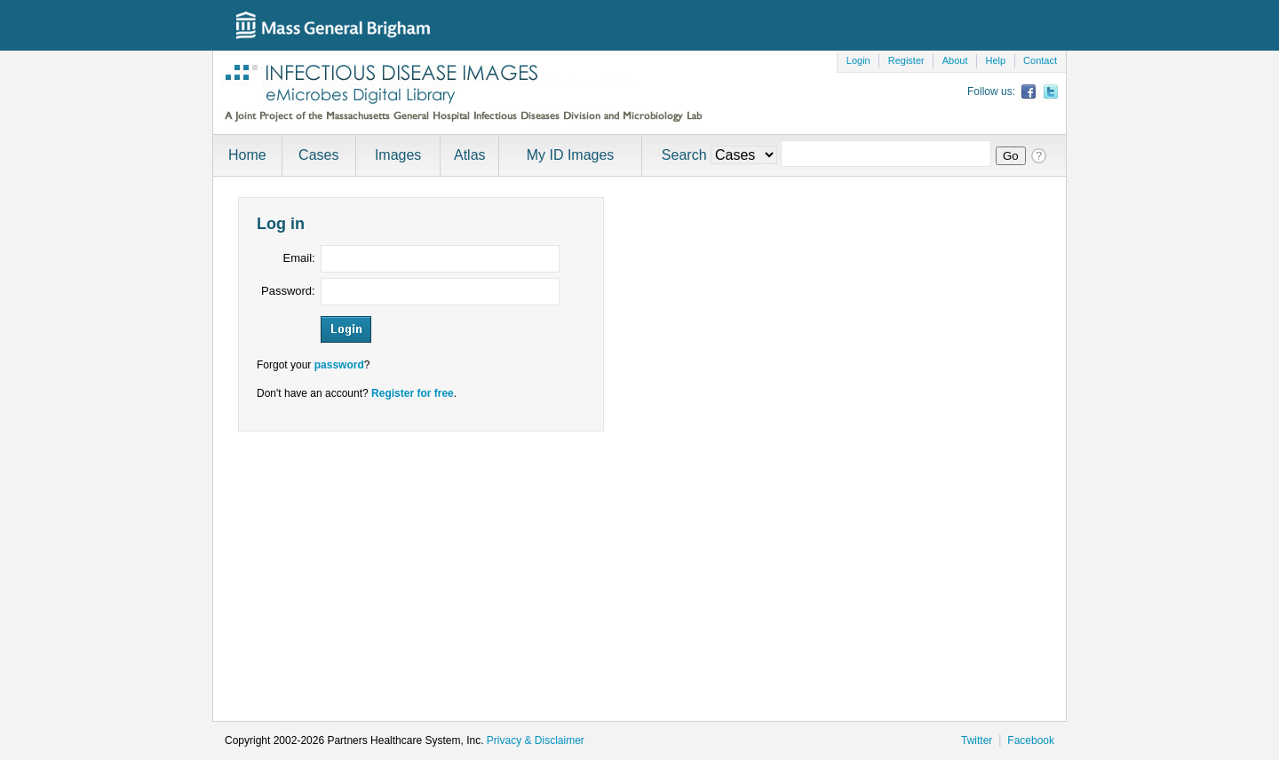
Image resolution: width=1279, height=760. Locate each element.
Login (858, 60)
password (339, 365)
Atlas (470, 154)
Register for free (412, 393)
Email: (299, 258)
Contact (1040, 60)
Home (247, 154)
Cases (318, 154)
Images (398, 154)
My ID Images (571, 154)
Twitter (976, 740)
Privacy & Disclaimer (535, 740)
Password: (288, 290)
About (955, 60)
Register (906, 60)
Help (995, 60)
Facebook (1030, 740)
